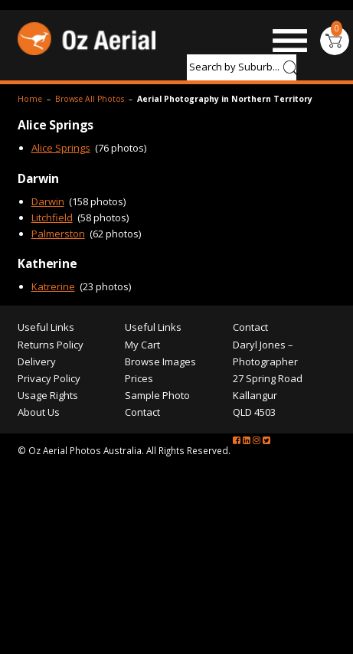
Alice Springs (60, 148)
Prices (139, 378)
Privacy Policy (49, 378)
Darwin (47, 201)
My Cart (142, 345)
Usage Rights (48, 395)
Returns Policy (50, 345)
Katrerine (53, 286)
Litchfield (52, 217)
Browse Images (160, 361)
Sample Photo (157, 395)
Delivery (37, 361)
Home (30, 98)
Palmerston (58, 233)
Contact (142, 412)
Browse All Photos (89, 98)
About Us (39, 412)
